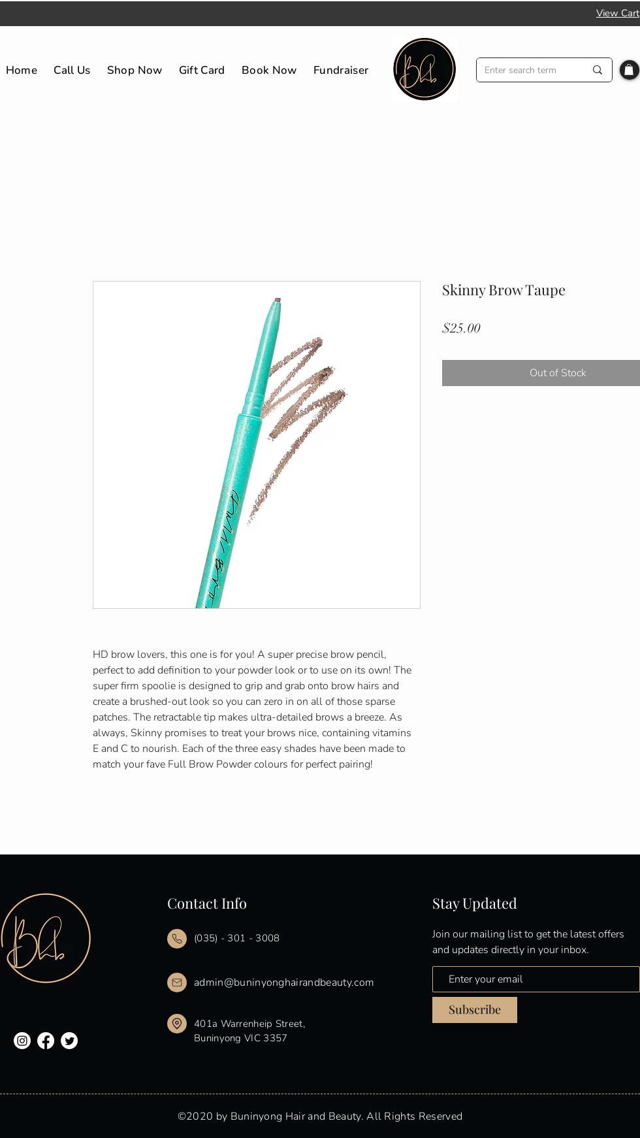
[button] (628, 69)
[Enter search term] (525, 70)
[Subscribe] (474, 1010)
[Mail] (177, 939)
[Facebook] (45, 1040)
